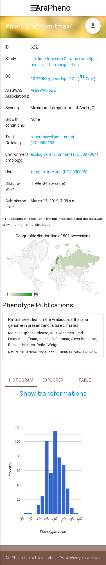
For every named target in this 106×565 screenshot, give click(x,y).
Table (84, 380)
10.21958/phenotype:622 (54, 78)
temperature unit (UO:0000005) (59, 171)
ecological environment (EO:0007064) (64, 154)
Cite (86, 78)
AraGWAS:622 (43, 90)
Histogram (21, 380)
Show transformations (53, 393)
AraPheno (53, 8)
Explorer (53, 380)
